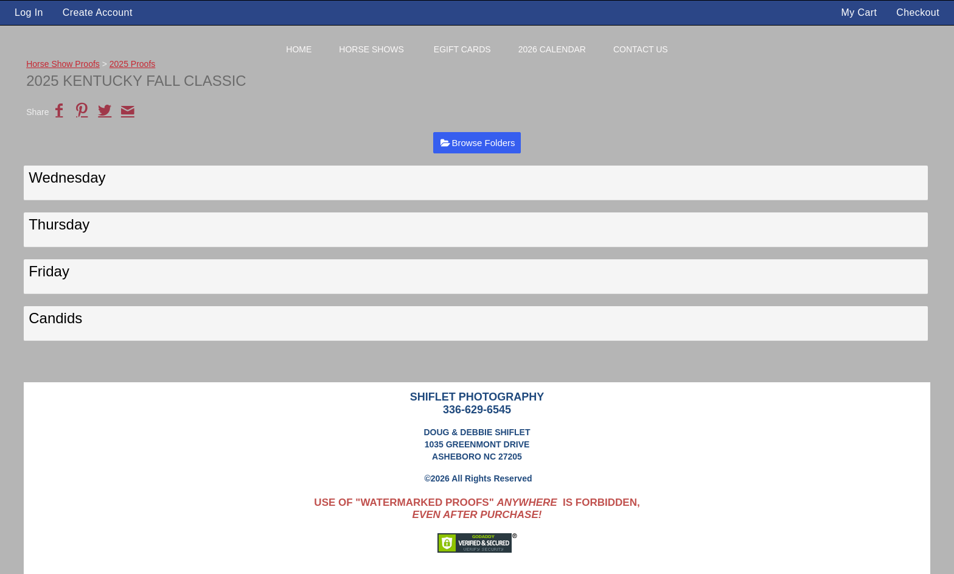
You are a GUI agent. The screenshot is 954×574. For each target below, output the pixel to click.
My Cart (860, 12)
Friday (49, 271)
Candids (55, 318)
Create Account (98, 12)
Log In (29, 12)
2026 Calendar (552, 49)
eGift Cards (462, 49)
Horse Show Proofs (63, 64)
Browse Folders (483, 143)
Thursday (59, 224)
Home (299, 49)
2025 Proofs (133, 64)
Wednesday (67, 177)
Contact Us (640, 49)
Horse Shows (371, 49)
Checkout (917, 12)
